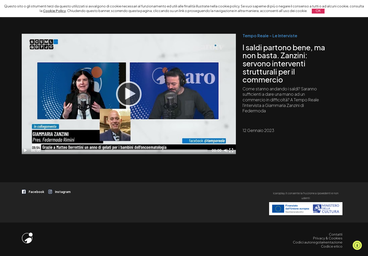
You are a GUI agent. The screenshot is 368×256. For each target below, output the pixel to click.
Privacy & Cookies (327, 238)
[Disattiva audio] (226, 150)
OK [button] (318, 11)
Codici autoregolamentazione (317, 242)
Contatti (335, 234)
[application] (129, 94)
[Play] (129, 94)
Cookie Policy (54, 11)
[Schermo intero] (231, 150)
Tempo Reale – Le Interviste (270, 35)
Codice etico (331, 246)
